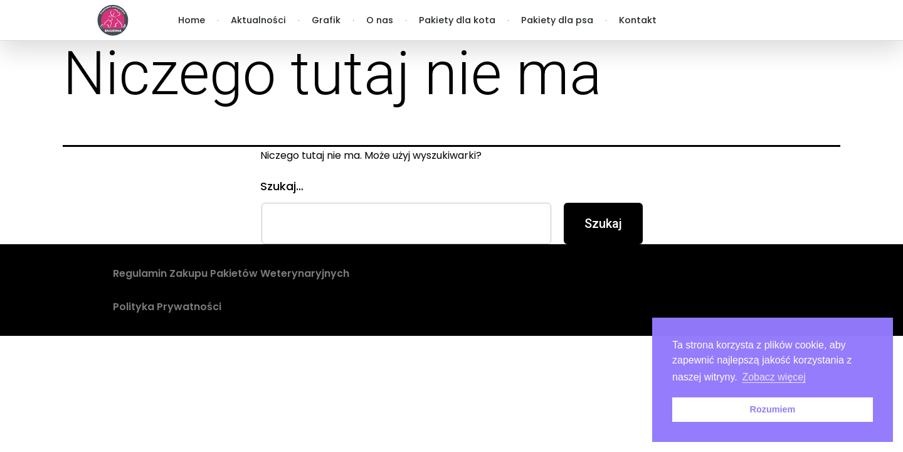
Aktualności (258, 20)
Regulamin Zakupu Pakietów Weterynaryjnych (231, 273)
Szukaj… (282, 186)
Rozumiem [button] (773, 409)
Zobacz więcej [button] (773, 377)
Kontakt (638, 20)
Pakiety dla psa (557, 20)
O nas (379, 20)
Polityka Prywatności (167, 306)
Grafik (326, 20)
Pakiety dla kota (457, 20)
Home (191, 20)
